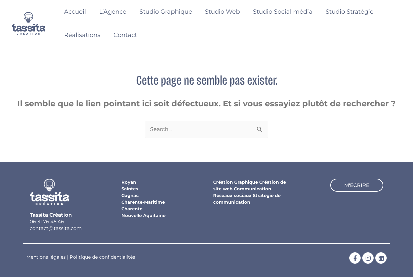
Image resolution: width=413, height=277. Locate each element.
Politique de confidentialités (102, 257)
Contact (124, 35)
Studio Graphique (163, 11)
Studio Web (219, 11)
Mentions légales (46, 257)
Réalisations (82, 35)
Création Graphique (235, 182)
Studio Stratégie (345, 11)
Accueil (75, 11)
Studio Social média (279, 11)
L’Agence (111, 11)
